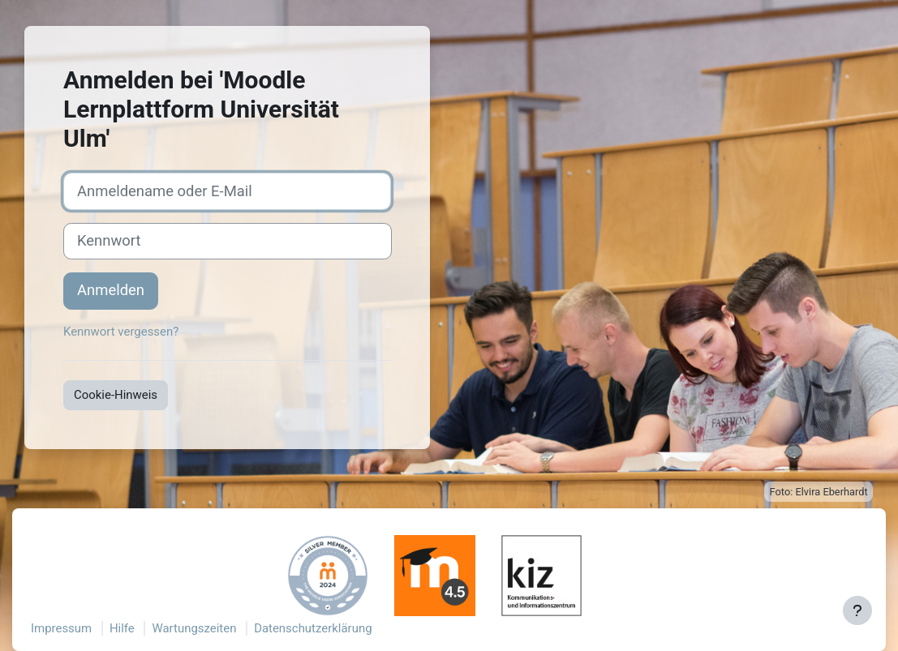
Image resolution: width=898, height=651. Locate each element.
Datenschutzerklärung (313, 628)
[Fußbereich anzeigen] (857, 610)
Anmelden (110, 290)
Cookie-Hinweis (115, 395)
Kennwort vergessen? (120, 331)
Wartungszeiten (194, 628)
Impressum (61, 628)
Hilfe (122, 628)
